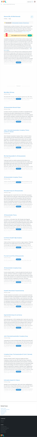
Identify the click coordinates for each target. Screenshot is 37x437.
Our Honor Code (4, 425)
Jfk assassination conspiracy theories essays (20, 22)
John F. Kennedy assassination (5, 403)
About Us (2, 416)
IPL (1, 4)
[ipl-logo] (4, 2)
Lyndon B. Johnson (3, 402)
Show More (18, 56)
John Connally (3, 407)
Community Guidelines (5, 423)
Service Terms (3, 427)
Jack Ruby (2, 408)
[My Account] (35, 1)
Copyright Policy (3, 422)
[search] (32, 2)
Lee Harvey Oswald (25, 31)
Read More (18, 93)
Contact (2, 417)
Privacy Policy (3, 426)
